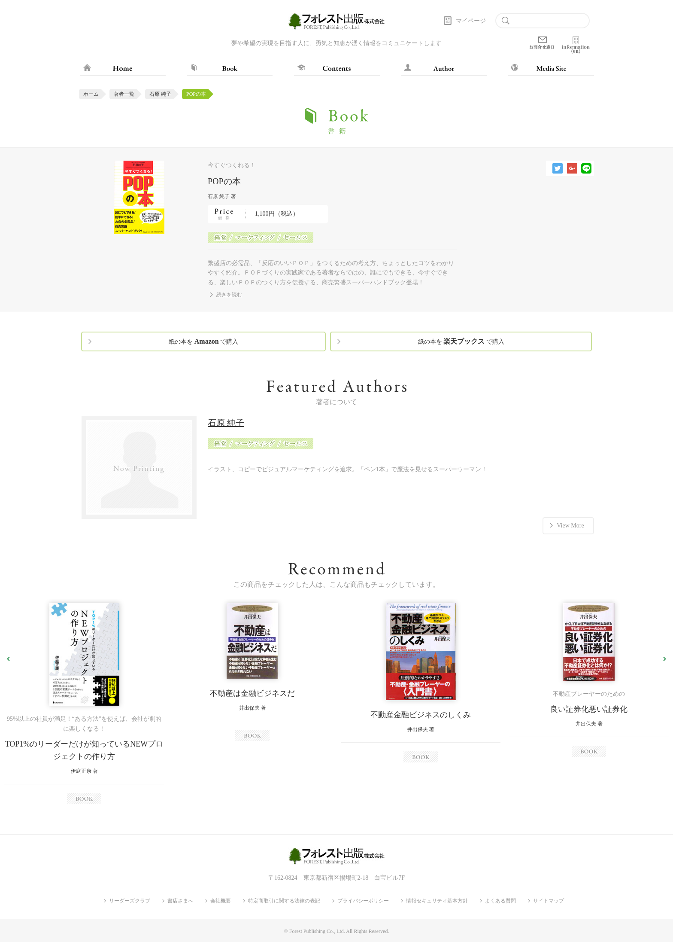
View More (570, 525)
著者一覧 (124, 94)
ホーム (91, 94)
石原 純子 (160, 94)
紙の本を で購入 (203, 341)
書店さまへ (180, 901)
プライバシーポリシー (363, 901)
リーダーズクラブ (129, 901)
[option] (84, 703)
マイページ (471, 21)
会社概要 (220, 901)
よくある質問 (500, 901)
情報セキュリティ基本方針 (437, 901)
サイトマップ (548, 901)
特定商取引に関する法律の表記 (284, 901)
